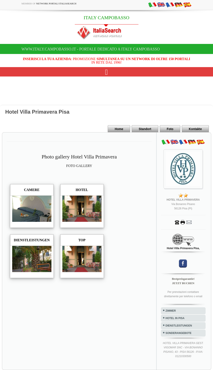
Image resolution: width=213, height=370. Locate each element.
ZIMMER (170, 310)
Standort (145, 129)
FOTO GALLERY (79, 166)
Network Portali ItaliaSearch (56, 3)
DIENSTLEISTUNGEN (178, 325)
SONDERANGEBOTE (178, 333)
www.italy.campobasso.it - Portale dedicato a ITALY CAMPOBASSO (91, 49)
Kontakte (195, 129)
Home (119, 129)
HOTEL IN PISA (174, 318)
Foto (170, 129)
